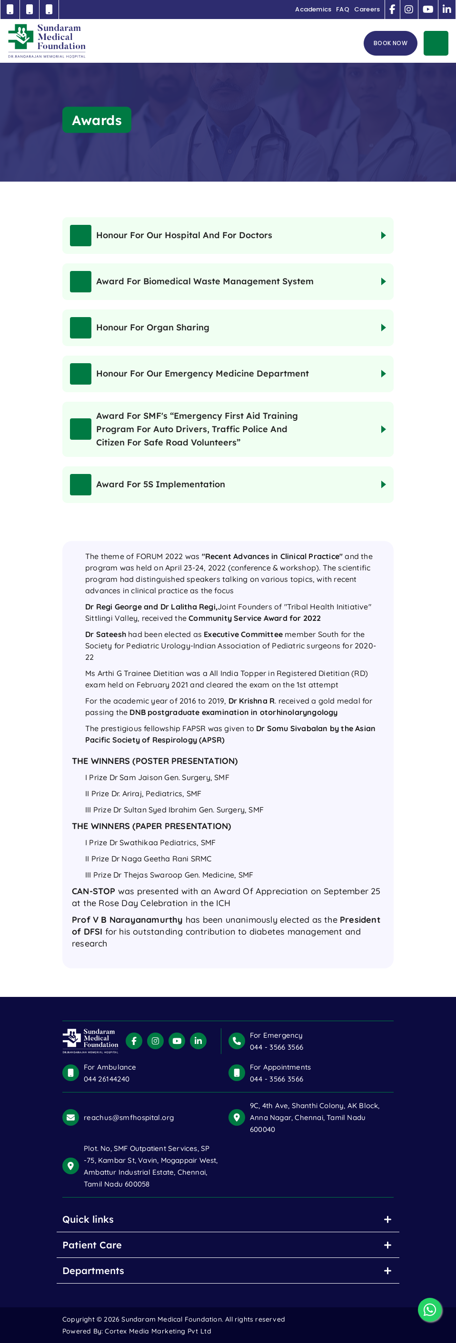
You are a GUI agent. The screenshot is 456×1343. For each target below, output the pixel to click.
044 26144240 (106, 1078)
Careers (367, 9)
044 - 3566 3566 (276, 1047)
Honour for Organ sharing (139, 327)
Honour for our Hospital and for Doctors (171, 235)
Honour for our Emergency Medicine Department (189, 374)
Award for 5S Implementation (147, 484)
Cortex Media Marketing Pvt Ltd (158, 1331)
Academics (313, 9)
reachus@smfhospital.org (129, 1117)
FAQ (342, 9)
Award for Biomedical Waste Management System (192, 281)
